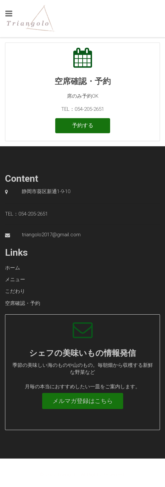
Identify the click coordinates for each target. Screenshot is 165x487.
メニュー (15, 279)
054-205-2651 (33, 214)
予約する (82, 125)
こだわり (15, 291)
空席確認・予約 (22, 303)
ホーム (12, 268)
